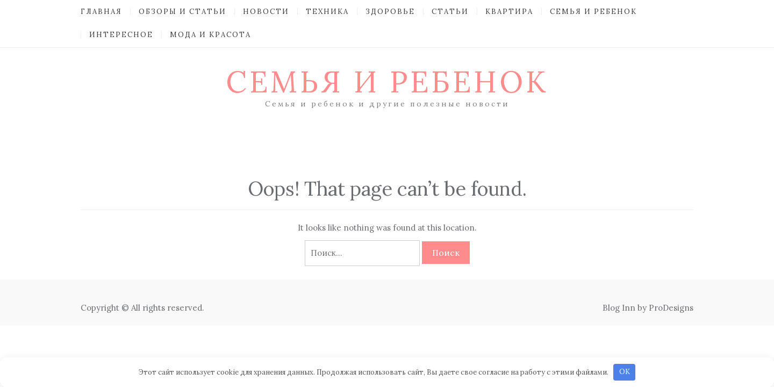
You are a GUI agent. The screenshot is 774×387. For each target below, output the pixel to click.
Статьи (450, 11)
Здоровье (390, 11)
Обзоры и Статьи (182, 11)
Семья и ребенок (593, 11)
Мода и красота (210, 34)
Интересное (121, 34)
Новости (266, 11)
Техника (327, 11)
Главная (101, 11)
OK (624, 371)
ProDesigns (671, 308)
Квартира (509, 11)
